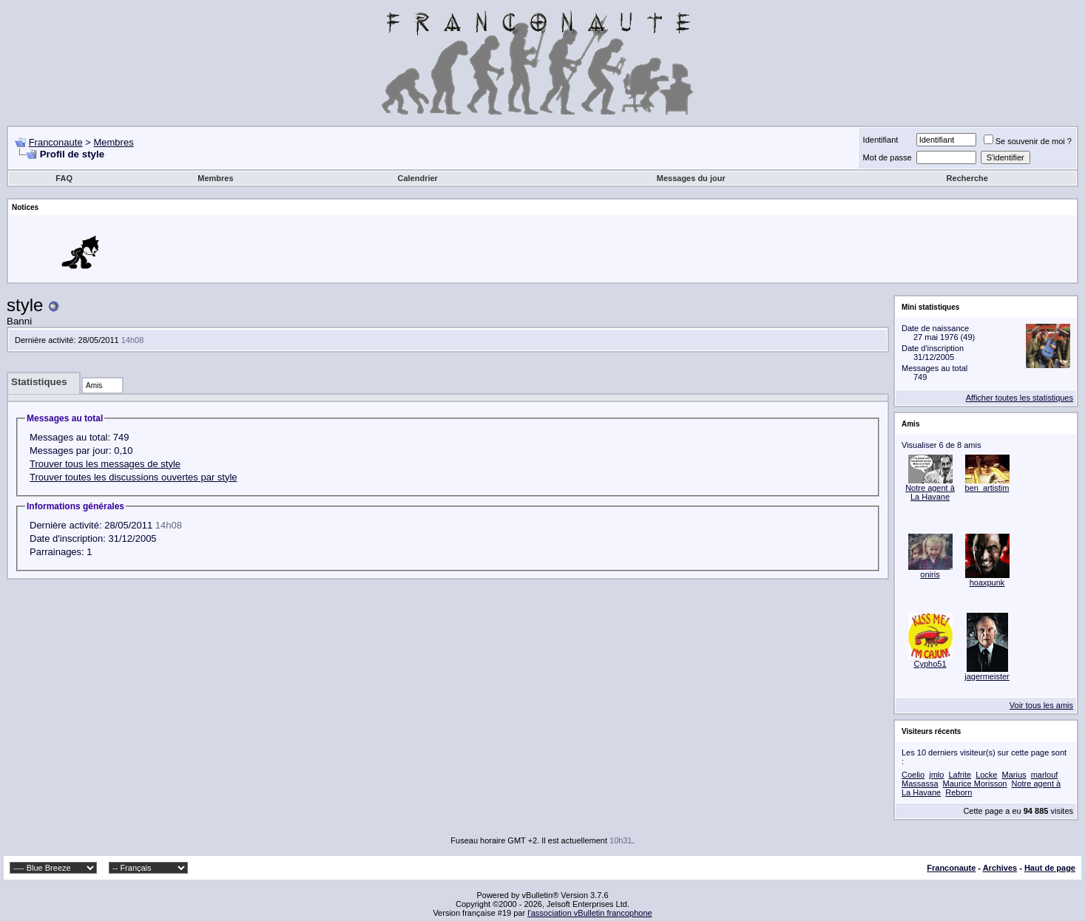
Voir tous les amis (1041, 705)
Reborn (958, 792)
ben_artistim (987, 487)
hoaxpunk (987, 582)
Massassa (920, 783)
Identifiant (881, 139)
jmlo (936, 774)
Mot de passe (887, 157)
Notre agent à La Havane (930, 492)
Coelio (913, 774)
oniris (929, 574)
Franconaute (56, 142)
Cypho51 (929, 663)
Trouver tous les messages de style (105, 463)
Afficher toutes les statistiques (1019, 397)
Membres (113, 142)
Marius (1014, 774)
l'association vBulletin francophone (589, 912)
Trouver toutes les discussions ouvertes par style (133, 477)
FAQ (63, 178)
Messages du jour (691, 178)
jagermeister (987, 676)
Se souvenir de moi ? (1028, 141)
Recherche (967, 178)
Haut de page (1049, 867)
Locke (986, 774)
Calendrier (417, 178)
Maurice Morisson (975, 783)
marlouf (1044, 774)
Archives (1000, 867)
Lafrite (959, 774)
